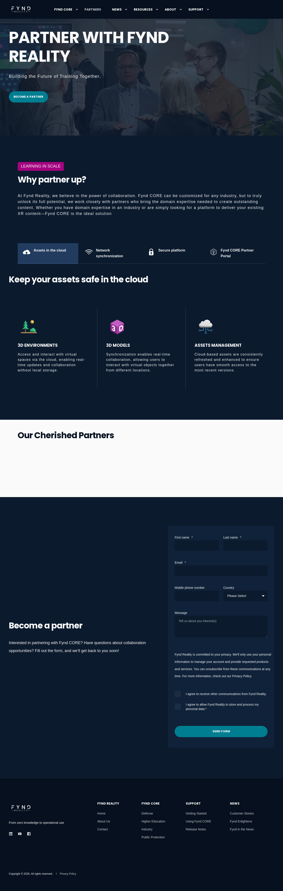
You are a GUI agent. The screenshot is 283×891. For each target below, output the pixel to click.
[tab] (48, 253)
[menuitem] (76, 9)
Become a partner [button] (28, 97)
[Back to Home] (21, 9)
